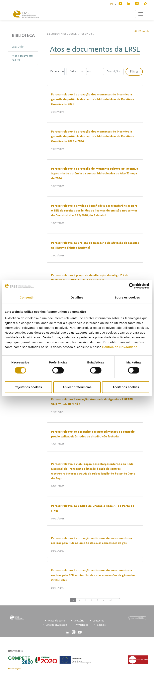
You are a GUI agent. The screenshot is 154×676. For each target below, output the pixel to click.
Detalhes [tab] (77, 297)
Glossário (79, 620)
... (103, 600)
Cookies (101, 624)
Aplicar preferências (77, 387)
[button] (145, 3)
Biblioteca (23, 35)
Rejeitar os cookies (28, 387)
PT (112, 3)
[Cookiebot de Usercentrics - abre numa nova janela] (131, 286)
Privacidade (81, 624)
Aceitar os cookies (125, 387)
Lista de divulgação (56, 624)
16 (110, 600)
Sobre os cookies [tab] (127, 297)
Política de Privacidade (119, 347)
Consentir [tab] (27, 297)
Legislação (17, 46)
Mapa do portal (56, 620)
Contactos (98, 620)
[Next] (117, 600)
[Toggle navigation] (140, 14)
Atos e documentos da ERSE (22, 58)
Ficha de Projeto (14, 669)
